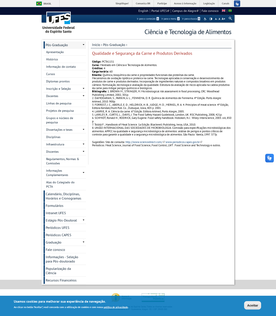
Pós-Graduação (114, 44)
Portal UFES (160, 11)
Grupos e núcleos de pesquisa (59, 120)
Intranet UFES (56, 213)
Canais (225, 3)
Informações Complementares (57, 173)
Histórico (52, 59)
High (210, 18)
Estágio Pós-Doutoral (61, 220)
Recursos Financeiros (61, 280)
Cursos (50, 74)
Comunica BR (143, 3)
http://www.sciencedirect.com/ (145, 142)
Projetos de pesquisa (60, 111)
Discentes (52, 152)
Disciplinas (53, 137)
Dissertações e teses (59, 130)
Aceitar (252, 306)
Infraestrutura (55, 144)
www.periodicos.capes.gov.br (184, 142)
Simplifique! (122, 3)
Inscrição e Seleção (58, 89)
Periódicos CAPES (58, 235)
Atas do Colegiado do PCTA (60, 184)
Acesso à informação (185, 3)
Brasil (47, 3)
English (143, 11)
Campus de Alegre (185, 11)
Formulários (54, 205)
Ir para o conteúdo (148, 18)
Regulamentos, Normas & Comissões (62, 161)
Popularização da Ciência (58, 270)
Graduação (53, 242)
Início (96, 44)
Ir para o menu (171, 18)
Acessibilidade (205, 18)
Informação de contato (61, 67)
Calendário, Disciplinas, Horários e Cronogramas (63, 196)
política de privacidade (116, 307)
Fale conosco (210, 11)
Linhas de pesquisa (58, 103)
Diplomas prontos (58, 81)
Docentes (52, 96)
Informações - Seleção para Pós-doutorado (62, 259)
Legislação (209, 3)
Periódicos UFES (57, 227)
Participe (162, 3)
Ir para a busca (191, 18)
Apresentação (55, 52)
